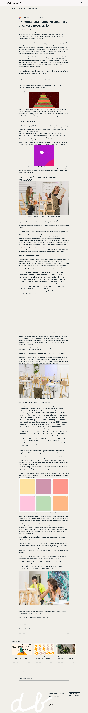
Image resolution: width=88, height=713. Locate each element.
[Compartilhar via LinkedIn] (26, 629)
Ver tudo (74, 641)
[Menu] (82, 3)
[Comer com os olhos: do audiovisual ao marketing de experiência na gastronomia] (66, 649)
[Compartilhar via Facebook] (19, 629)
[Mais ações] (68, 18)
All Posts (14, 8)
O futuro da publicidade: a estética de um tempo (21, 657)
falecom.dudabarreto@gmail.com (56, 693)
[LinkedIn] (50, 705)
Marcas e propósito (32, 8)
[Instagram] (52, 705)
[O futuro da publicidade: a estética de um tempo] (22, 649)
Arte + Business (21, 8)
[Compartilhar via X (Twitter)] (22, 629)
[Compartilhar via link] (29, 629)
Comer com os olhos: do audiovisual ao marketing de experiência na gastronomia (66, 657)
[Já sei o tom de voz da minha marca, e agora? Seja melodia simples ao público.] (44, 649)
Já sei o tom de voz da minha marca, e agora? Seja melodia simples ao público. (44, 657)
